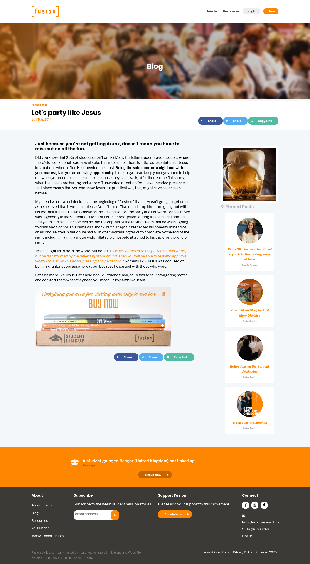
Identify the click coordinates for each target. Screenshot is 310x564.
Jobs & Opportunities (48, 536)
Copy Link (265, 121)
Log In (251, 11)
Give (271, 11)
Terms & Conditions (215, 552)
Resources (231, 11)
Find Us (247, 536)
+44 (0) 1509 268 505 (258, 529)
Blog (35, 513)
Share (212, 121)
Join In (212, 11)
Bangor (126, 461)
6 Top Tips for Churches (250, 422)
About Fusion (42, 505)
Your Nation (40, 528)
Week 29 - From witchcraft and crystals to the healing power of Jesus (250, 254)
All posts (41, 105)
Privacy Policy (242, 552)
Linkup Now (153, 475)
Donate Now (173, 514)
